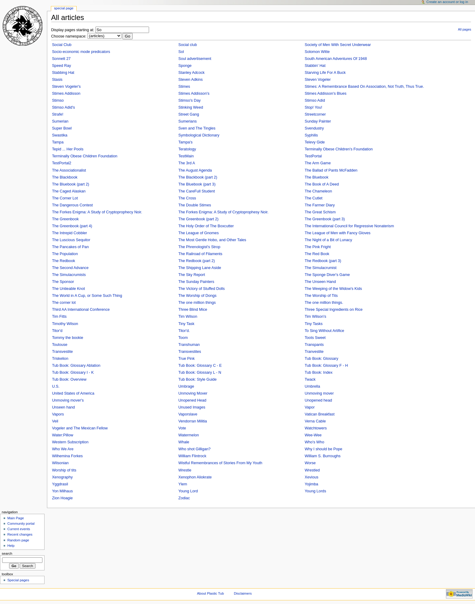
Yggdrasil (60, 484)
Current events (18, 529)
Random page (18, 540)
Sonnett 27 (61, 59)
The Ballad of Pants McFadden (331, 170)
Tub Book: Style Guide (197, 379)
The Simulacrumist (321, 268)
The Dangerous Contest (72, 205)
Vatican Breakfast (320, 414)
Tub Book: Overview (69, 379)
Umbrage (186, 386)
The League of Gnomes (198, 233)
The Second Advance (70, 268)
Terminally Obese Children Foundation (85, 156)
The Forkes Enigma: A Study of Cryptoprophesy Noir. (223, 212)
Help (11, 545)
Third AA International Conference (81, 309)
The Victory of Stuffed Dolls (201, 289)
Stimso (58, 100)
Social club (187, 45)
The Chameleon (318, 191)
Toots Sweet (315, 338)
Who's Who (314, 442)
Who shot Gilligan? (194, 449)
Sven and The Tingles (197, 128)
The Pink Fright (318, 247)
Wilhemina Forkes (67, 456)
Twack (310, 379)
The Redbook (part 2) (196, 261)
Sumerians (187, 121)
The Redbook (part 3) (323, 261)
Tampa (58, 142)
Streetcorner (315, 114)
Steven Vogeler (318, 79)
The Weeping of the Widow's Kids (333, 289)
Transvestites (189, 352)
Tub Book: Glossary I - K (73, 372)
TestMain (186, 156)
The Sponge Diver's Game (327, 275)
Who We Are (63, 449)
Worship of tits (64, 470)
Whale (183, 442)
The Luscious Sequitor (71, 240)
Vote (182, 428)
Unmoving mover (319, 393)
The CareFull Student (196, 191)
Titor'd (57, 331)
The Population (65, 254)
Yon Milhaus (62, 491)
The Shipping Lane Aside (199, 268)
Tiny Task (186, 324)
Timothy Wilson (65, 324)
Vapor (310, 407)
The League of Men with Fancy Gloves (337, 233)
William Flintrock (192, 456)
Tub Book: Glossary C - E (200, 365)
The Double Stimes (194, 205)
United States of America (73, 393)
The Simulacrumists (69, 275)
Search (7, 553)
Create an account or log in (447, 2)
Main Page (15, 518)
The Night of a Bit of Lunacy (328, 240)
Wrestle (184, 470)
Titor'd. (184, 331)
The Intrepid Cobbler (69, 233)
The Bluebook (316, 177)
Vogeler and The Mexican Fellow (80, 428)
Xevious (311, 477)
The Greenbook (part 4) (72, 226)
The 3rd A (186, 163)
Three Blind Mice (192, 309)
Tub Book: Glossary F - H (326, 365)
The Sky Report (191, 275)
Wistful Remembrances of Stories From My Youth (220, 463)
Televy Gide (315, 142)
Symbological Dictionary (198, 135)
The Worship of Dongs (197, 296)
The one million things (197, 302)
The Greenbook (65, 219)
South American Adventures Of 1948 (336, 59)
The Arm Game (318, 163)
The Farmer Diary (320, 205)
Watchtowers (316, 428)
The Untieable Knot (68, 289)
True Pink (186, 358)
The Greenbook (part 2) (198, 219)
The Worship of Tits (321, 296)
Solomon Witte (317, 52)
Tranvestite (314, 352)
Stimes (184, 86)
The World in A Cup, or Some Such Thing (87, 296)
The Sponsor (63, 282)
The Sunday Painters (196, 282)
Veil (55, 421)
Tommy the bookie (67, 338)
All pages (464, 29)
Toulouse (60, 345)
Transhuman (189, 345)
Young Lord (188, 491)
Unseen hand (63, 407)
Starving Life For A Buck (325, 73)
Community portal (21, 523)
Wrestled (312, 470)
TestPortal (313, 156)
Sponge (185, 66)
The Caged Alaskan (69, 191)
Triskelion (60, 358)
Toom (183, 338)
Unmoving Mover (193, 393)
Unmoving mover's (68, 400)
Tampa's (185, 142)
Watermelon (188, 435)
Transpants (314, 345)
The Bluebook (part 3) (197, 184)
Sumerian (60, 121)
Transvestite (62, 352)
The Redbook (63, 261)
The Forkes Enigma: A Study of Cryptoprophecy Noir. (97, 212)
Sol (181, 52)
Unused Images (191, 407)
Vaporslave (188, 414)
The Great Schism (320, 212)
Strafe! (57, 114)
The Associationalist (69, 170)
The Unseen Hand (320, 282)
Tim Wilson (187, 316)
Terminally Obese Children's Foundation (339, 149)
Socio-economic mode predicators (81, 52)
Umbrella (312, 386)
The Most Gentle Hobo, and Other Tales (212, 240)
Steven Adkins (190, 79)
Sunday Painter (318, 121)
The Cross (187, 198)
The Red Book (317, 254)
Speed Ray (61, 66)
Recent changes (19, 534)
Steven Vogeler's (66, 86)
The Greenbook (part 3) (325, 219)
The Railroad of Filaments (200, 254)
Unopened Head (192, 400)
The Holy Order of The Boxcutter (206, 226)
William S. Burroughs (322, 456)
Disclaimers (243, 593)
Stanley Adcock (191, 73)
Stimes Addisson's (194, 93)
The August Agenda (195, 170)
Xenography (62, 477)
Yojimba (311, 484)
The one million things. (324, 302)
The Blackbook (65, 177)
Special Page (63, 8)
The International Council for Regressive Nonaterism (349, 226)
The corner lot (64, 302)
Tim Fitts (59, 316)
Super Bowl (62, 128)
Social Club (61, 45)
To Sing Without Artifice (324, 331)
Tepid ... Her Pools (68, 149)
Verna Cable (315, 421)
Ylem (182, 484)
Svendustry (314, 128)
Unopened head (318, 400)
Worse (310, 463)
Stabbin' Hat (315, 66)
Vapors (58, 414)
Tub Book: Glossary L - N (199, 372)
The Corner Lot (65, 198)
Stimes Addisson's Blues (326, 93)
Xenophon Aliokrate (195, 477)
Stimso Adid (315, 100)
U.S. (56, 386)
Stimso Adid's (63, 107)
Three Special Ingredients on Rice (334, 309)
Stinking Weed (190, 107)
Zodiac (184, 498)
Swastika (60, 135)
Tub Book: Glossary (321, 358)
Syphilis (311, 135)
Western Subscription (70, 442)
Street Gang (188, 114)
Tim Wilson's (315, 316)
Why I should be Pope (323, 449)
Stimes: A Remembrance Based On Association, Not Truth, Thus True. (364, 86)
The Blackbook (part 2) (197, 177)
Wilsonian (60, 463)
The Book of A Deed (322, 184)
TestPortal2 (61, 163)
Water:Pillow (62, 435)
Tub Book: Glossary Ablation (76, 365)
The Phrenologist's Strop (199, 247)
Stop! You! (313, 107)
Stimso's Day (189, 100)
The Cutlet (314, 198)
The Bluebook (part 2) (70, 184)
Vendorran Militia (192, 421)
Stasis (57, 79)
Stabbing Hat (63, 73)
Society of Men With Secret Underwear (338, 45)
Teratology (187, 149)
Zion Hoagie (62, 498)
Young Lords (315, 491)
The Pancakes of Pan (70, 247)
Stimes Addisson (66, 93)
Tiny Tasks (314, 324)
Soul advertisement (194, 59)
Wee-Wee (313, 435)
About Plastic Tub (210, 593)
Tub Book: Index (319, 372)
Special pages (18, 580)
